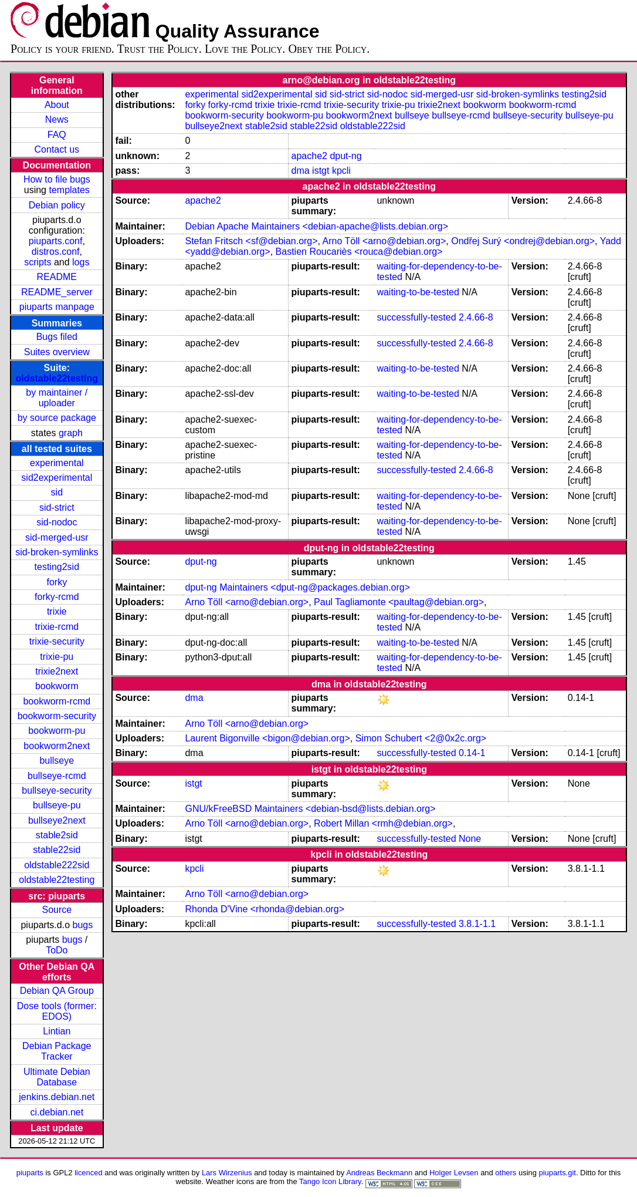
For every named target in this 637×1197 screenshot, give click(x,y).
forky (56, 582)
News (57, 119)
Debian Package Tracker (56, 1051)
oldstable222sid (56, 865)
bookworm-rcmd (56, 701)
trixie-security (56, 641)
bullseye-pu (57, 805)
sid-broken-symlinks (56, 552)
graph (71, 433)
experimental (57, 463)
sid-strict (56, 507)
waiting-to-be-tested (418, 292)
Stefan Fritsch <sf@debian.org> (251, 241)
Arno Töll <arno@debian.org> (384, 241)
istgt (320, 171)
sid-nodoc (56, 522)
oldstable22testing (57, 378)
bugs (82, 925)
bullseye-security (57, 790)
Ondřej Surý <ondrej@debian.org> (523, 241)
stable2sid (57, 835)
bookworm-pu (56, 731)
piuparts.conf (56, 241)
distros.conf (56, 252)
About (57, 105)
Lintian (56, 1031)
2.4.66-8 (476, 317)
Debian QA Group (57, 991)
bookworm (57, 686)
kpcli (341, 171)
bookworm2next (56, 746)
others (505, 1172)
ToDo (56, 950)
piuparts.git (557, 1172)
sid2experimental (56, 478)
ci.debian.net (56, 1112)
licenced (88, 1172)
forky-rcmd (57, 597)
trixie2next (56, 671)
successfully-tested (416, 317)
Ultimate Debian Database (56, 1077)
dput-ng (345, 156)
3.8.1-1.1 (477, 924)
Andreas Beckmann (379, 1172)
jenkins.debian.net (56, 1097)
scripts (37, 262)
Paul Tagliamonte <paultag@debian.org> (399, 602)
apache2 (309, 156)
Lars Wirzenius (227, 1172)
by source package (57, 418)
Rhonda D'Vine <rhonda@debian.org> (264, 909)
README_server (57, 292)
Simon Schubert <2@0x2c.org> (420, 738)
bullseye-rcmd (57, 776)
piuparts (29, 1172)
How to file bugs (56, 179)
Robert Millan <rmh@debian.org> (383, 823)
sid (57, 492)
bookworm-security (57, 716)
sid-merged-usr (57, 537)
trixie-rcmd (57, 627)
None (470, 839)
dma (301, 171)
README (57, 277)
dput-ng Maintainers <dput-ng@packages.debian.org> (297, 587)
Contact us (57, 149)
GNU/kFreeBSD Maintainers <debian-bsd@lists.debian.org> (310, 809)
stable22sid (56, 850)
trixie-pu (56, 657)
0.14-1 (472, 753)
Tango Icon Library (330, 1181)
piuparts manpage (56, 307)
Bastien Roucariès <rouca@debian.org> (359, 252)
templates (69, 190)
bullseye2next (57, 820)
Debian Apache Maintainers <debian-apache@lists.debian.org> (316, 226)
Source (57, 910)
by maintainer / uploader (56, 397)
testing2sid (57, 567)
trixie (57, 611)
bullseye (56, 761)
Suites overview (57, 352)
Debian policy (57, 205)
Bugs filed (56, 337)
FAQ (57, 135)
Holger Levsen (454, 1172)
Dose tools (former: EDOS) (57, 1011)
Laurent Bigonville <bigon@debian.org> (267, 738)
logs (80, 262)
